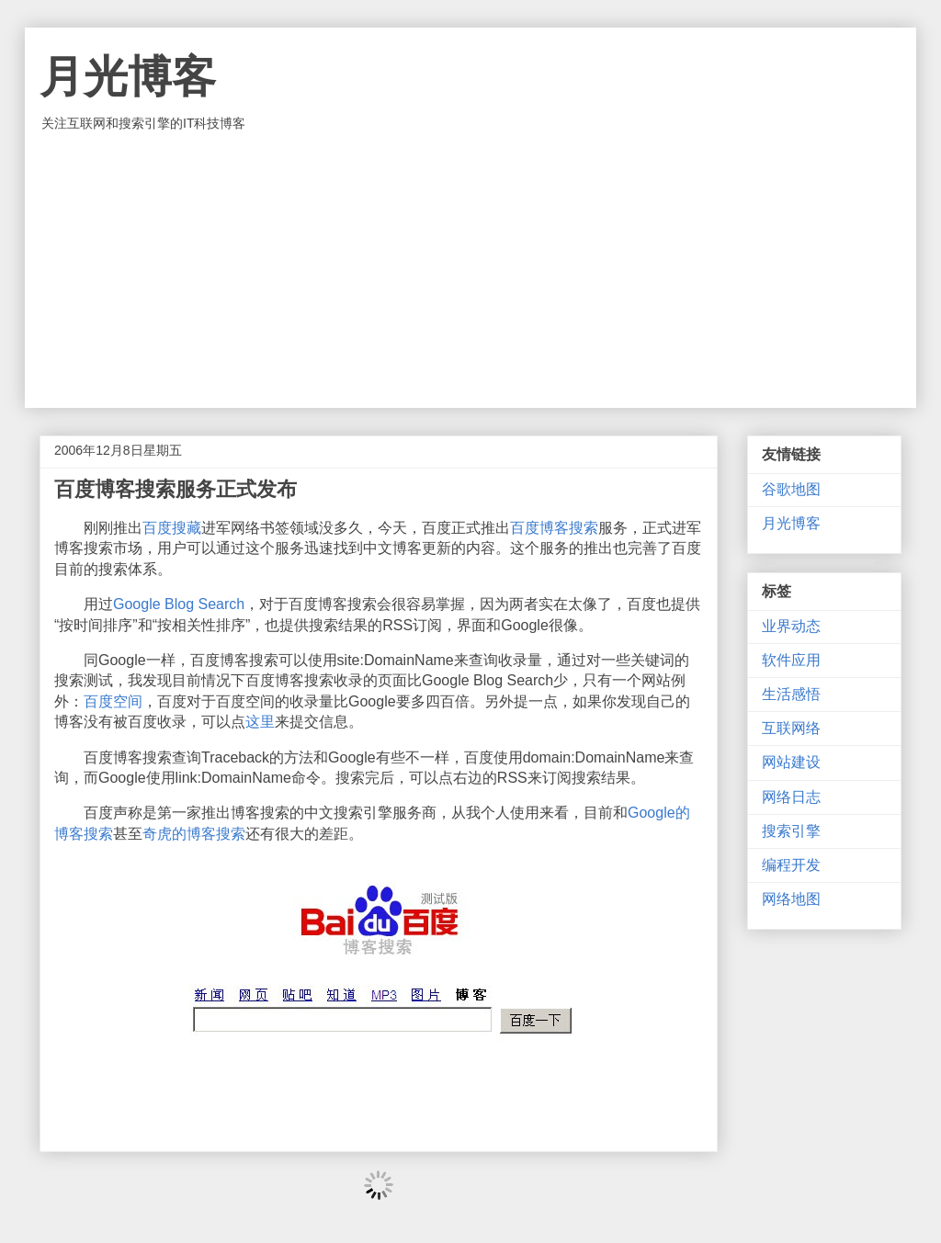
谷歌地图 (791, 489)
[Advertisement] (470, 270)
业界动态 (791, 626)
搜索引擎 (791, 831)
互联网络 (791, 728)
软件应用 (791, 660)
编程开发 (791, 865)
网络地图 (791, 899)
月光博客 (128, 76)
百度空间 (113, 701)
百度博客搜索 (554, 528)
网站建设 (791, 762)
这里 (260, 721)
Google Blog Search (178, 604)
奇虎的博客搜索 (193, 834)
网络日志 (791, 797)
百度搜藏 (171, 528)
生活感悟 (791, 694)
